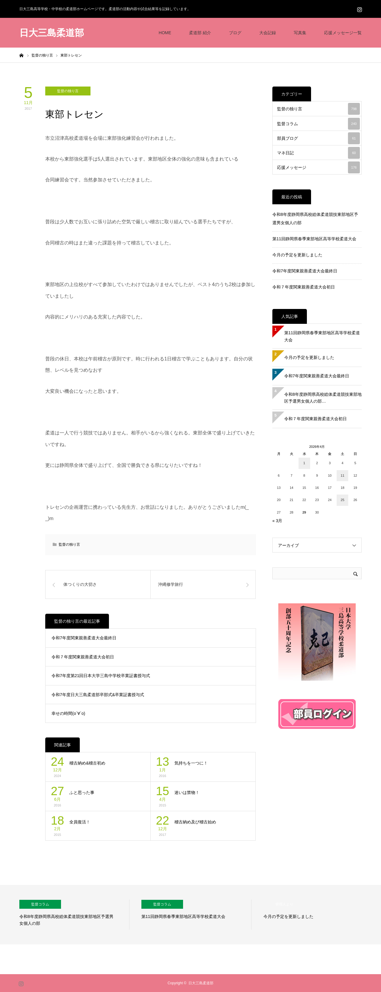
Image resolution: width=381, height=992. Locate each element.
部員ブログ (318, 138)
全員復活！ (79, 822)
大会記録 (267, 32)
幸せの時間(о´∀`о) (68, 713)
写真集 (300, 32)
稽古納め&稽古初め (87, 763)
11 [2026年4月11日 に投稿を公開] (342, 475)
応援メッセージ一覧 (343, 32)
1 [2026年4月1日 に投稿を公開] (304, 463)
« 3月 (277, 520)
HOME (165, 32)
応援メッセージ (318, 167)
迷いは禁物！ (186, 792)
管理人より (284, 904)
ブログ (235, 32)
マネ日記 (318, 153)
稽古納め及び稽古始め (195, 822)
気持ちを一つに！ (191, 763)
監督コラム (318, 124)
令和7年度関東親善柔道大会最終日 (83, 637)
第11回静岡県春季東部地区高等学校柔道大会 (314, 238)
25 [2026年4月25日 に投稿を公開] (342, 500)
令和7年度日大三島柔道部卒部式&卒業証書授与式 (97, 694)
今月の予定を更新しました (297, 254)
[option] (74, 915)
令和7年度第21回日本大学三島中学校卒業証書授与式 (100, 675)
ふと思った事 (81, 792)
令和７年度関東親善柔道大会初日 (82, 656)
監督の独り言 (68, 91)
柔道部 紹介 (200, 32)
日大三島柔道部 (51, 33)
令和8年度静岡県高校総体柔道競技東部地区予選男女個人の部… (323, 398)
